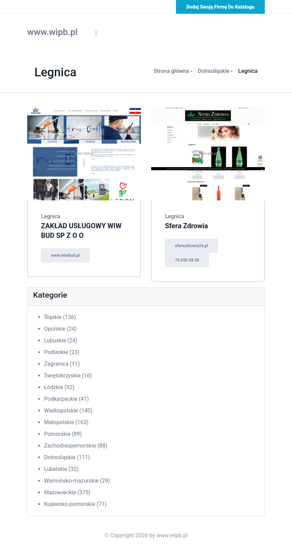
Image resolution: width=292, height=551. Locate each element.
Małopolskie (66, 422)
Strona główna (171, 71)
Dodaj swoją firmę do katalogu (220, 7)
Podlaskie (61, 352)
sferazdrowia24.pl (191, 245)
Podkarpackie (66, 399)
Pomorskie (63, 434)
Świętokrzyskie (68, 375)
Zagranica (62, 364)
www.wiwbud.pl (65, 255)
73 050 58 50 (187, 260)
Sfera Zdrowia (186, 226)
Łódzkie (59, 387)
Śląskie (60, 317)
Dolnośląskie (214, 71)
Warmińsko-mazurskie (77, 480)
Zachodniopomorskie (75, 445)
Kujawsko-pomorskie (75, 504)
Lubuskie (60, 340)
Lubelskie (61, 469)
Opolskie (60, 329)
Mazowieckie (67, 492)
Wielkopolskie (68, 410)
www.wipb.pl (52, 32)
